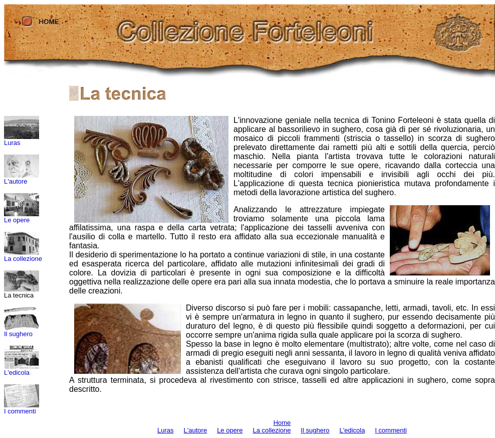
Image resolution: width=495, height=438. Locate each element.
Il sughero (18, 334)
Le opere (17, 220)
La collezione (23, 258)
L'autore (16, 181)
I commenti (20, 411)
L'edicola (17, 372)
